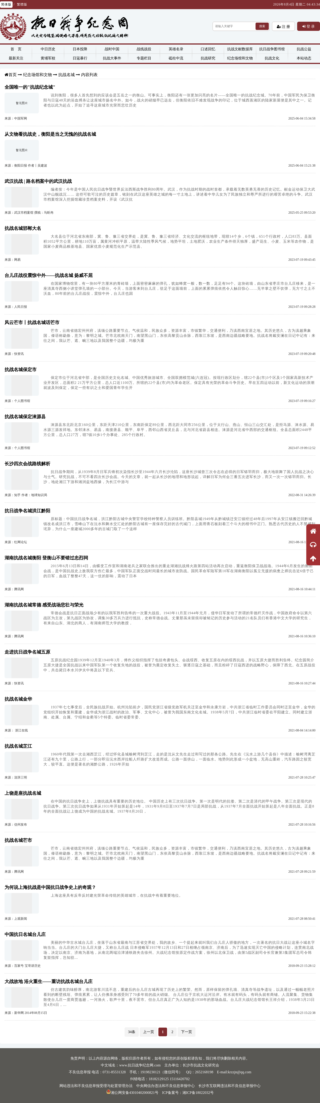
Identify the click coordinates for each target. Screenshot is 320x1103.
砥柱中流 (176, 58)
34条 (131, 1032)
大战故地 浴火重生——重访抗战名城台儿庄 (49, 981)
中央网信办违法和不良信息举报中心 (165, 1086)
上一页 (148, 1032)
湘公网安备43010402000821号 (132, 1093)
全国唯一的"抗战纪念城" (30, 87)
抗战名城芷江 (18, 746)
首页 (12, 75)
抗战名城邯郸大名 (23, 228)
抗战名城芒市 (18, 840)
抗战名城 (66, 74)
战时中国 (112, 49)
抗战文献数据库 (240, 49)
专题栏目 (144, 58)
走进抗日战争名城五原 (27, 651)
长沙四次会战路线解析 (27, 463)
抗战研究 (208, 58)
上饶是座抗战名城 (23, 793)
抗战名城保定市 (21, 369)
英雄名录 (176, 49)
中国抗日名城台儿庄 (25, 934)
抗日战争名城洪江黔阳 (27, 510)
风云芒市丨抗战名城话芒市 (32, 322)
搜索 (262, 26)
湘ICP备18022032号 (198, 1093)
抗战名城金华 (18, 699)
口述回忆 (208, 49)
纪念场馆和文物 (240, 58)
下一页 (186, 1032)
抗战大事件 (112, 58)
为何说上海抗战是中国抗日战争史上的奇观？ (50, 887)
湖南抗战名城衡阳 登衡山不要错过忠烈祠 (46, 557)
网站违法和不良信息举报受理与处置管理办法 (96, 1086)
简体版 (6, 4)
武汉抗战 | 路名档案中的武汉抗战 (38, 181)
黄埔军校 (48, 58)
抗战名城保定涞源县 (25, 416)
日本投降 (80, 49)
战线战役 (144, 49)
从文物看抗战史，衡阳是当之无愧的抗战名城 (50, 134)
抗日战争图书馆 (272, 49)
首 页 (16, 49)
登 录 (310, 26)
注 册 (285, 26)
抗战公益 (304, 49)
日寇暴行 (80, 58)
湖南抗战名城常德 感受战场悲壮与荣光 (44, 604)
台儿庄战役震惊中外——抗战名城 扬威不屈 (49, 275)
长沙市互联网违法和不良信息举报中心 (229, 1086)
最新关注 (16, 58)
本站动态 (304, 58)
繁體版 (22, 4)
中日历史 (48, 49)
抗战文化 (272, 58)
